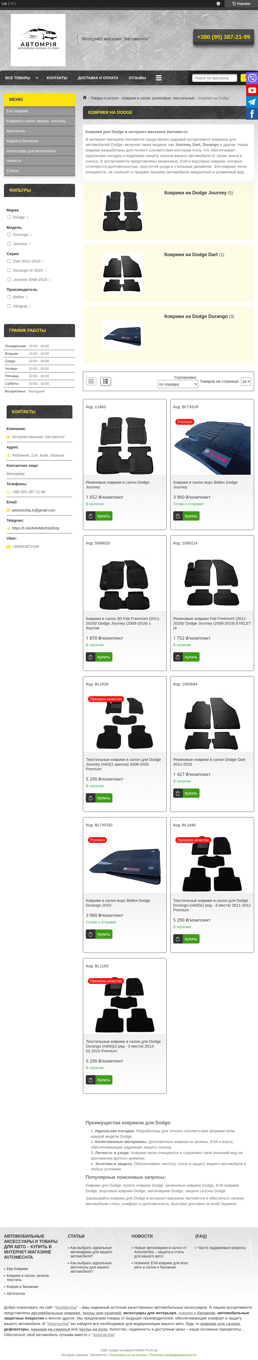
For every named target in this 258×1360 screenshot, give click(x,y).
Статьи (12, 171)
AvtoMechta (66, 1307)
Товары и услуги (104, 98)
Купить (103, 516)
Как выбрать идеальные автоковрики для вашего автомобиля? (91, 1252)
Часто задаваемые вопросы (222, 1248)
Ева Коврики (17, 1269)
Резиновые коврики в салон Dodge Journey (117, 484)
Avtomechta (58, 1323)
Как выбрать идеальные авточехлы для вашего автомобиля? (91, 1267)
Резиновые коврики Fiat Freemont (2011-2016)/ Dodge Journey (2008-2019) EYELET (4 (212, 623)
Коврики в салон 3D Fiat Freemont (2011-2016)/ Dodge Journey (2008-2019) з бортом (123, 623)
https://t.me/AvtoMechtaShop (35, 528)
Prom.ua (151, 1350)
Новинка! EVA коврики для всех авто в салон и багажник (161, 1265)
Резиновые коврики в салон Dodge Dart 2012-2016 (209, 761)
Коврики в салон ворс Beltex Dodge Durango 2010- (118, 902)
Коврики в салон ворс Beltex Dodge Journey (205, 484)
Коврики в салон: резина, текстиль (36, 121)
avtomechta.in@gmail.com (33, 510)
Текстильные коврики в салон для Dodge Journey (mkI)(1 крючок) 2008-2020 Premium (123, 764)
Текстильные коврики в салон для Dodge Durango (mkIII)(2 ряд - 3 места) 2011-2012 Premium (212, 905)
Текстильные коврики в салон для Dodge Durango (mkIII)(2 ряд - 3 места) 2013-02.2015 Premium (123, 1046)
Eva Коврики (17, 111)
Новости (14, 161)
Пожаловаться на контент (128, 1355)
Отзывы (137, 78)
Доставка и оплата (98, 78)
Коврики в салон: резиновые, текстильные (158, 98)
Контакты (57, 78)
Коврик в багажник (22, 141)
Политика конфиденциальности (173, 1355)
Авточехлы (16, 131)
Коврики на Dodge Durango (196, 316)
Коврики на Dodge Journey (195, 192)
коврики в (196, 1313)
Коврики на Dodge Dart (191, 254)
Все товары (17, 78)
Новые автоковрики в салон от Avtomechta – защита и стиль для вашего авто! (160, 1252)
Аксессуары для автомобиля (31, 151)
